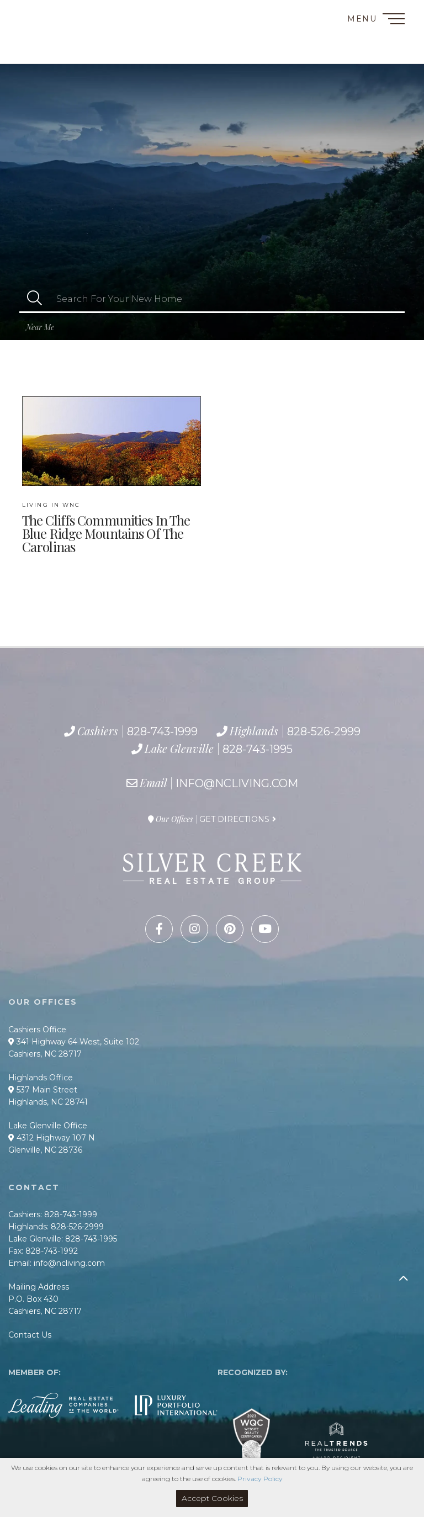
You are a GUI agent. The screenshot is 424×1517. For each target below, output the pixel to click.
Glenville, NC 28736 (45, 1150)
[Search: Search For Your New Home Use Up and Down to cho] (227, 299)
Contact (32, 13)
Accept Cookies (212, 1498)
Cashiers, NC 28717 (45, 1054)
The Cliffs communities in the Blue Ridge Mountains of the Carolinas (106, 527)
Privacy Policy (260, 1478)
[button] (34, 299)
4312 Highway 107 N (51, 1138)
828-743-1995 (69, 52)
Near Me (40, 327)
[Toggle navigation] (393, 20)
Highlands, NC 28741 (48, 1102)
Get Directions (234, 819)
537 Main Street (42, 1090)
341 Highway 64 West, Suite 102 (73, 1042)
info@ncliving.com (237, 783)
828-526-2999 (59, 40)
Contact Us (29, 1335)
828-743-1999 (53, 27)
